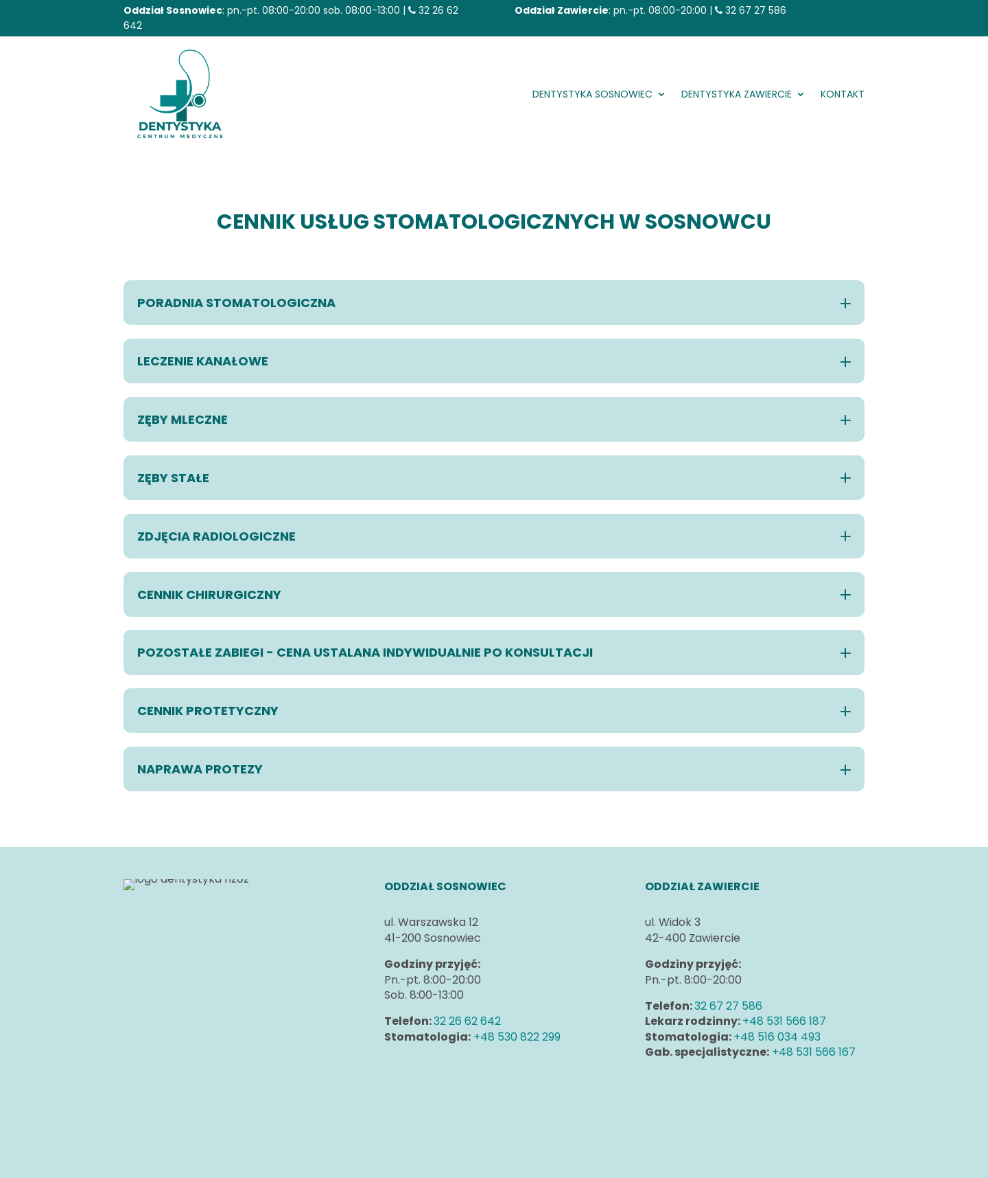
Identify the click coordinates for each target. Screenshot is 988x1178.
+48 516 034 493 (777, 1037)
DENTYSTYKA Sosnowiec (592, 94)
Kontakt (842, 94)
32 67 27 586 (755, 10)
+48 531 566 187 (784, 1021)
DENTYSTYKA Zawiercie (736, 94)
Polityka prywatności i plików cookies (744, 1086)
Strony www (447, 1159)
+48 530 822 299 (517, 1037)
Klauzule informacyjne (704, 1101)
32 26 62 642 (467, 1021)
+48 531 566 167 (814, 1052)
